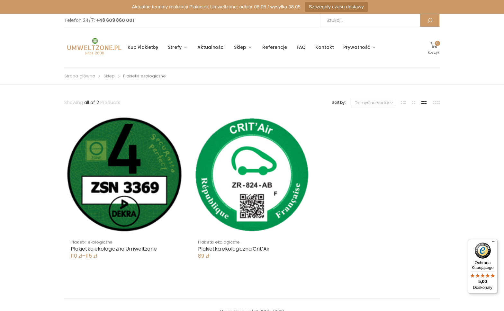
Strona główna (79, 76)
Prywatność (356, 47)
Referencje (274, 47)
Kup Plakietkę (143, 47)
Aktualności (210, 47)
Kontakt (324, 47)
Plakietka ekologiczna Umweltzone (114, 249)
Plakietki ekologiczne (92, 242)
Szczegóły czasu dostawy (336, 6)
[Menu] (494, 243)
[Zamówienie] (373, 102)
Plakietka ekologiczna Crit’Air (234, 249)
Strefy (174, 47)
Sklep (240, 47)
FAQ (301, 47)
